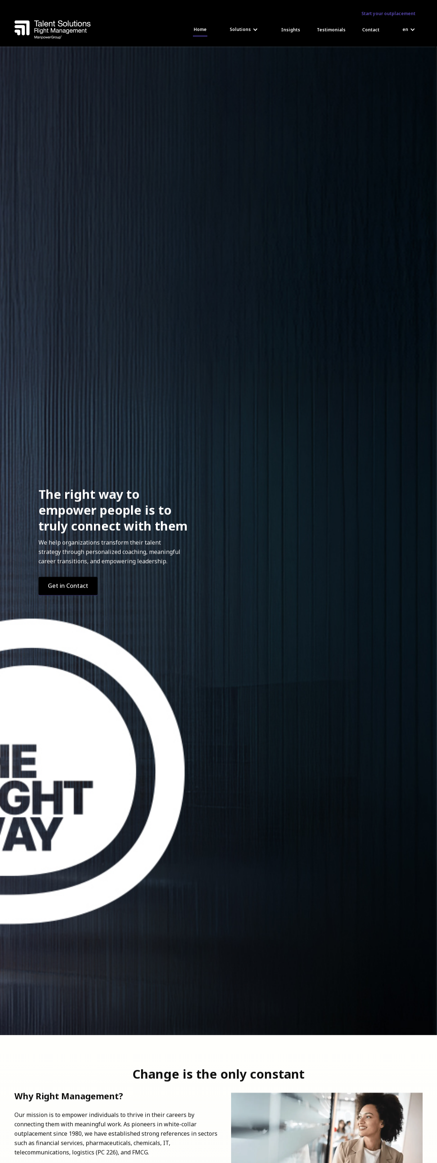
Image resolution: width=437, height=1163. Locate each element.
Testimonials (331, 30)
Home (200, 29)
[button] (243, 29)
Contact (370, 30)
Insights (290, 30)
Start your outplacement (388, 13)
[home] (52, 30)
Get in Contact (68, 585)
